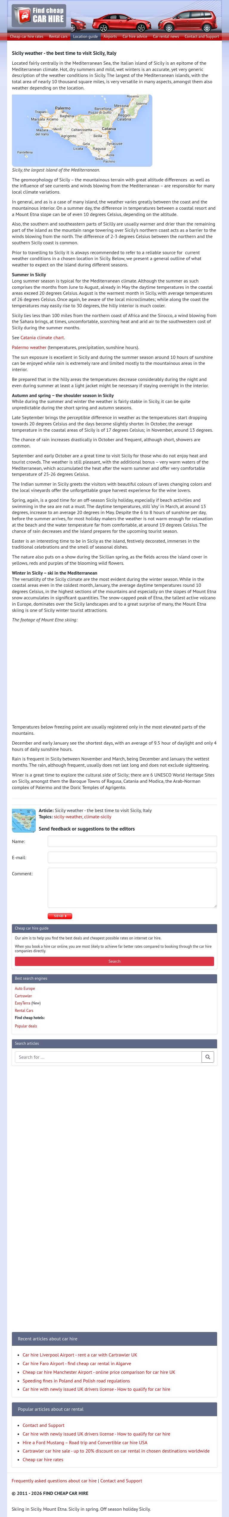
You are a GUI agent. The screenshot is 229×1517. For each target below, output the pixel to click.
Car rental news (166, 36)
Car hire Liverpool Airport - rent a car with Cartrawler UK (80, 1355)
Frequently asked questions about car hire (54, 1481)
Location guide (85, 36)
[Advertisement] (35, 1160)
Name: (19, 841)
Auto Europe (25, 988)
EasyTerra (22, 1003)
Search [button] (114, 961)
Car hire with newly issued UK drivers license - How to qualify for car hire (96, 1389)
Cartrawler (23, 996)
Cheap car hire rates (27, 36)
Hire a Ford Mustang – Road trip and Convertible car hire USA (85, 1442)
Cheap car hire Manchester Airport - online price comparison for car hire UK (99, 1372)
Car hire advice (135, 36)
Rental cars (58, 36)
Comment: (23, 873)
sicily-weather (68, 817)
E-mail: (19, 857)
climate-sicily (97, 817)
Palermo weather (29, 347)
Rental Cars (24, 1010)
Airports (110, 36)
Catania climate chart (42, 337)
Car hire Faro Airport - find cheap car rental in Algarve (77, 1363)
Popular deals (26, 1026)
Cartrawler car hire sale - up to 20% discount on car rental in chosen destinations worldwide (116, 1451)
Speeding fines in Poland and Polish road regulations (76, 1381)
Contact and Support (202, 36)
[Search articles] (108, 1057)
